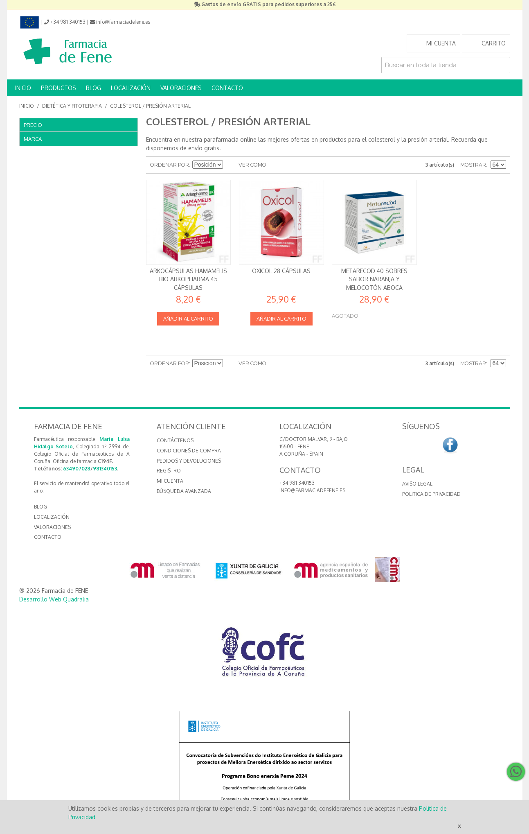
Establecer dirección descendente (230, 165)
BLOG (93, 87)
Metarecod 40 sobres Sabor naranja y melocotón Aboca (374, 279)
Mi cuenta (170, 481)
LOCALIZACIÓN (131, 87)
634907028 (76, 469)
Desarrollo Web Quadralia (54, 599)
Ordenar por (169, 165)
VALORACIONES (181, 87)
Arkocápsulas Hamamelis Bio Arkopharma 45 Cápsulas (188, 279)
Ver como (252, 165)
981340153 (105, 469)
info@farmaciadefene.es (312, 490)
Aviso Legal (417, 484)
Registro (169, 471)
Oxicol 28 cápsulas (281, 270)
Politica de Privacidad (431, 494)
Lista (290, 165)
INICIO (23, 87)
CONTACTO (227, 87)
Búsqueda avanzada (184, 491)
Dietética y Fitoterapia (72, 106)
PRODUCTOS (58, 87)
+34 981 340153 (297, 483)
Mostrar (473, 165)
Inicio (26, 106)
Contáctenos (175, 440)
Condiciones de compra (189, 451)
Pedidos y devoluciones (189, 461)
